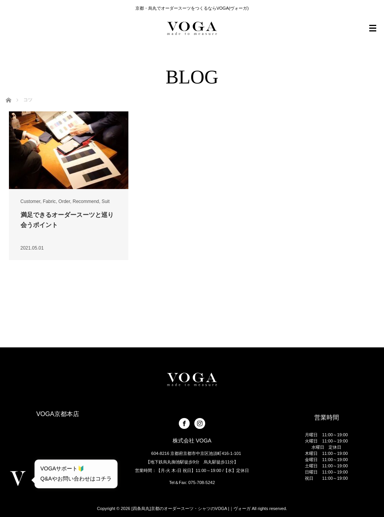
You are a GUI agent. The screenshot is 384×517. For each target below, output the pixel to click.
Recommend (86, 201)
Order (64, 201)
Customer (30, 201)
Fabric (49, 201)
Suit (106, 201)
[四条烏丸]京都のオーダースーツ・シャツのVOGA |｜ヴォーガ (191, 508)
